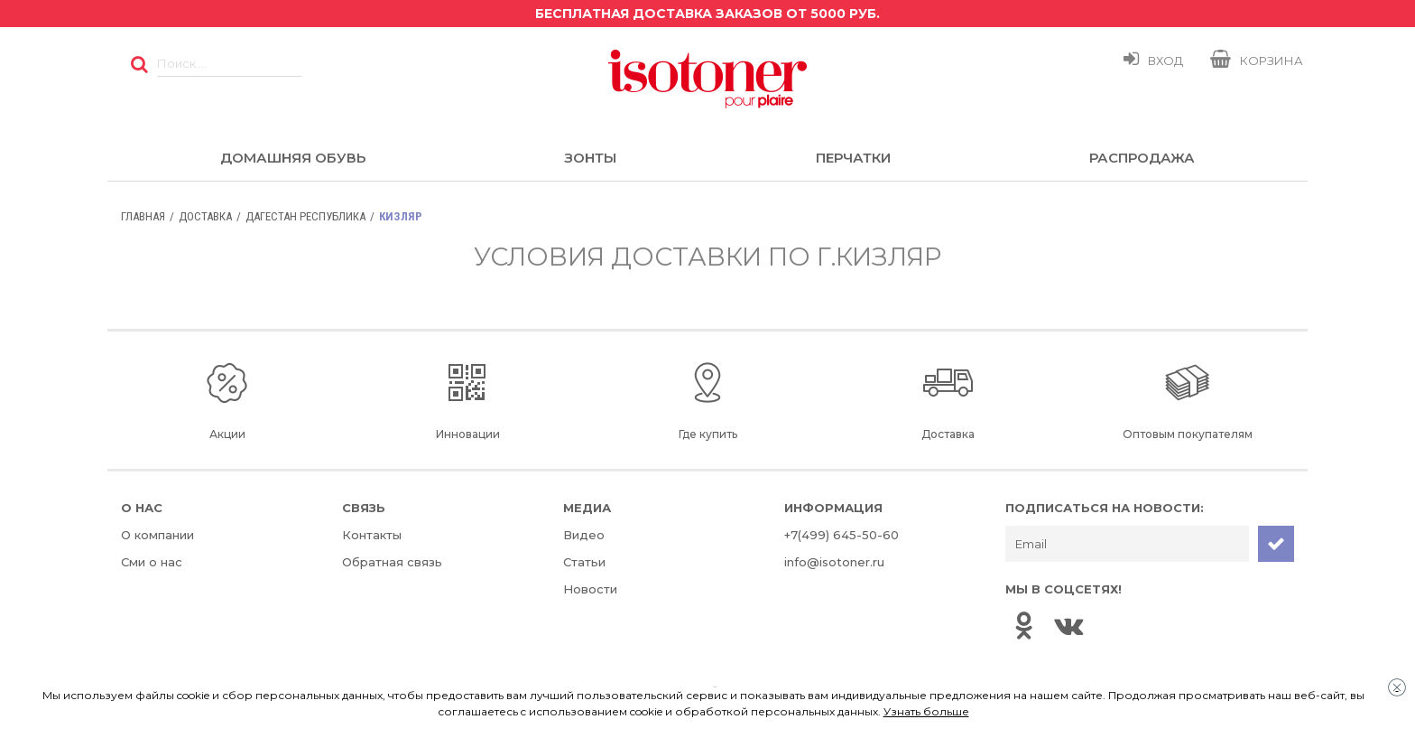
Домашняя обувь (292, 157)
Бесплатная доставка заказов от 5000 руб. (707, 13)
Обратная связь (392, 562)
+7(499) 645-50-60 (841, 535)
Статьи (584, 562)
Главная (143, 216)
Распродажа (1142, 157)
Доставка (205, 216)
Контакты (372, 535)
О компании (157, 535)
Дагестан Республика (305, 216)
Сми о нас (151, 562)
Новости (590, 589)
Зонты (590, 157)
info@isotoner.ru (834, 562)
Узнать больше (926, 711)
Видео (584, 535)
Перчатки (853, 157)
